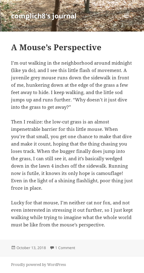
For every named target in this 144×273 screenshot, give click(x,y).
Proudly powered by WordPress (38, 264)
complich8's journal (44, 15)
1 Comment (65, 247)
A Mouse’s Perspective (56, 47)
